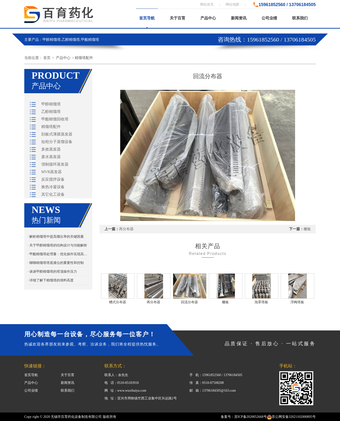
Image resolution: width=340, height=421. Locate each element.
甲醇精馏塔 (51, 104)
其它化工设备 (53, 194)
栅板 (307, 229)
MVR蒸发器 (51, 172)
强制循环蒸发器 (54, 164)
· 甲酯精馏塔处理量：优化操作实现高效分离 (58, 254)
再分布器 (126, 229)
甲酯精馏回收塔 (54, 119)
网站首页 (207, 4)
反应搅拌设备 (53, 179)
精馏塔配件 (84, 58)
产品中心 (208, 18)
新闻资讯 (238, 18)
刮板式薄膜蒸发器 (56, 134)
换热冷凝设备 (53, 187)
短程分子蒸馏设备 (56, 142)
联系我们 (300, 18)
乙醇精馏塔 (51, 111)
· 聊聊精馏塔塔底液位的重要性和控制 (56, 263)
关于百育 (177, 18)
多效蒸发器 (51, 149)
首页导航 (147, 18)
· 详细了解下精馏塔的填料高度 (51, 280)
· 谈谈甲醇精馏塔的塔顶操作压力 (52, 271)
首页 (47, 58)
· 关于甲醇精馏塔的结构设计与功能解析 (57, 245)
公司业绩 (269, 18)
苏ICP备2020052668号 (250, 417)
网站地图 (232, 4)
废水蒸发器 (51, 157)
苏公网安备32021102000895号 (291, 417)
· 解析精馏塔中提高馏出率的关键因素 (56, 236)
